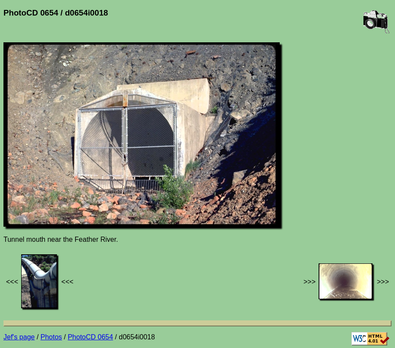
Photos (51, 337)
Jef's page (19, 337)
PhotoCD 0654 (90, 337)
